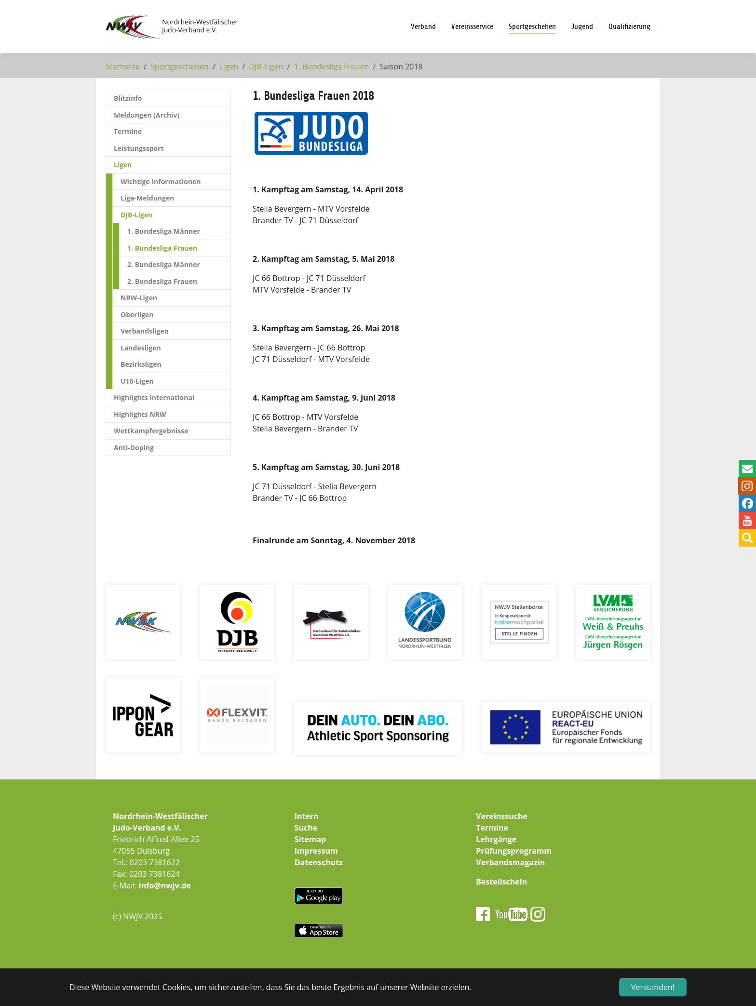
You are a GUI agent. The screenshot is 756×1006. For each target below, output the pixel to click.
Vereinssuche (501, 816)
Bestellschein (501, 881)
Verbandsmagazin (510, 862)
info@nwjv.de (165, 885)
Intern (307, 816)
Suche (306, 827)
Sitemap (310, 839)
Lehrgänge (496, 839)
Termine (492, 827)
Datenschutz (319, 862)
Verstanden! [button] (653, 987)
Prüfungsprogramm (514, 850)
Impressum (316, 850)
